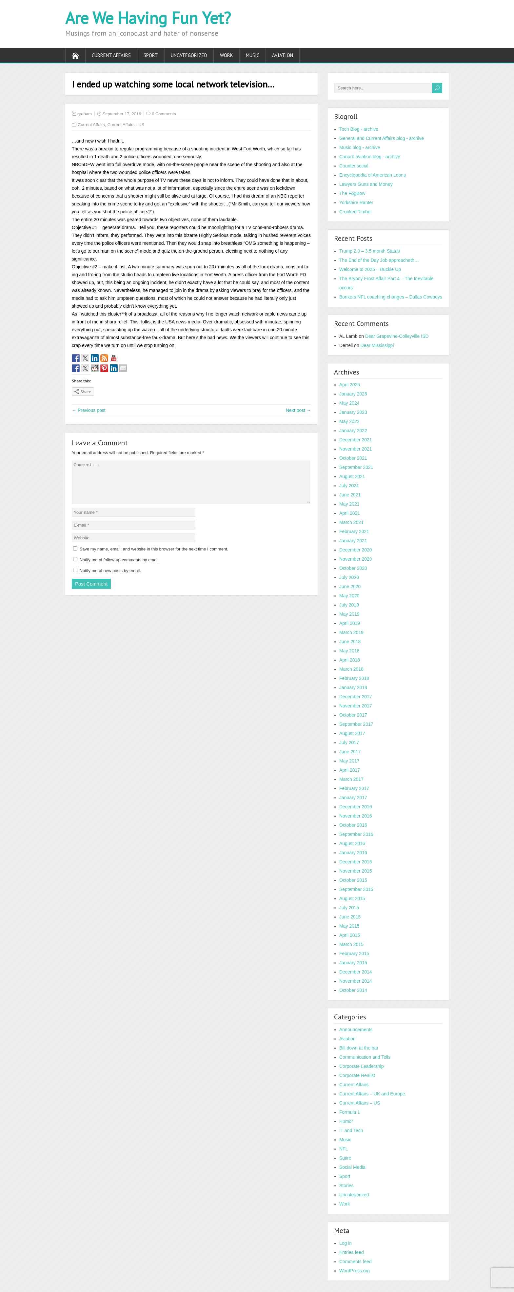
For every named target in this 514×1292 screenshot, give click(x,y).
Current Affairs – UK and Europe (372, 1093)
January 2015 (353, 962)
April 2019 (349, 623)
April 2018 (349, 660)
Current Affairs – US (359, 1103)
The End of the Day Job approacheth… (379, 260)
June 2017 (350, 751)
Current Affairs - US (126, 124)
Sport (151, 55)
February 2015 (354, 953)
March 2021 (351, 522)
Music (252, 55)
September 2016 (356, 834)
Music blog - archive (359, 147)
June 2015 (350, 916)
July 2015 (349, 907)
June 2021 (350, 494)
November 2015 (355, 871)
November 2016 (355, 816)
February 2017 (354, 788)
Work (226, 55)
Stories (346, 1185)
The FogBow (352, 193)
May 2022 (349, 421)
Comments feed (355, 1261)
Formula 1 (349, 1112)
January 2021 (353, 540)
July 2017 (349, 742)
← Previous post (89, 410)
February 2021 (354, 531)
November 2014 (355, 981)
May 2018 (349, 650)
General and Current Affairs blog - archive (381, 138)
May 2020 (349, 595)
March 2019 (351, 632)
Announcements (355, 1029)
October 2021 (353, 458)
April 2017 (349, 770)
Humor (346, 1121)
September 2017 (356, 724)
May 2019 (349, 614)
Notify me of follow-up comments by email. (120, 567)
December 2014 (355, 971)
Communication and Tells (364, 1057)
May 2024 (349, 403)
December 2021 (355, 439)
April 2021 (349, 513)
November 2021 (355, 449)
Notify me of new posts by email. (110, 578)
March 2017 (351, 779)
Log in (345, 1243)
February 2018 (354, 678)
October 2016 (353, 825)
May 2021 (349, 504)
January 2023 (353, 412)
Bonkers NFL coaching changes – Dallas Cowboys (390, 296)
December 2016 (355, 806)
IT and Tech (351, 1130)
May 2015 (349, 926)
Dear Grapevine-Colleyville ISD (397, 336)
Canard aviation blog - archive (369, 156)
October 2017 (353, 715)
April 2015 (349, 935)
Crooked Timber (355, 211)
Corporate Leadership (361, 1066)
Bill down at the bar (358, 1048)
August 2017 (352, 733)
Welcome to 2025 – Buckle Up (370, 269)
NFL (343, 1148)
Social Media (352, 1167)
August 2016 (352, 843)
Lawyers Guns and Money (366, 184)
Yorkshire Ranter (356, 202)
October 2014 (353, 990)
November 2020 (355, 559)
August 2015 (352, 898)
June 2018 (350, 641)
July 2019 (349, 604)
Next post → (298, 410)
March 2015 (351, 944)
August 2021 (352, 476)
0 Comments (164, 113)
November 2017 (355, 705)
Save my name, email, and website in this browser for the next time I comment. (154, 556)
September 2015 (356, 889)
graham (84, 113)
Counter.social (353, 165)
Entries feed (351, 1252)
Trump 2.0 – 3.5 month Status (369, 251)
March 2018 (351, 669)
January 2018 (353, 687)
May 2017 (349, 760)
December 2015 (355, 861)
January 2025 (353, 393)
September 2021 (356, 467)
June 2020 (350, 586)
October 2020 (353, 568)
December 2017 (355, 696)
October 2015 (353, 880)
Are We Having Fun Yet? (148, 18)
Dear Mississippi (377, 345)
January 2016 (353, 852)
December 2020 (355, 549)
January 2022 (353, 430)
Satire (345, 1158)
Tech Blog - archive (358, 129)
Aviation (282, 55)
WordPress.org (354, 1270)
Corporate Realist (357, 1075)
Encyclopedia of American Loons (372, 175)
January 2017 (353, 797)
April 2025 (349, 384)
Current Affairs (111, 55)
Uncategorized (189, 55)
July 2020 (349, 577)
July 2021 (349, 485)
